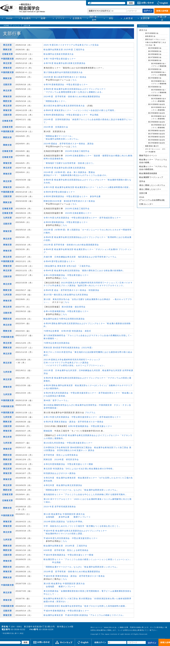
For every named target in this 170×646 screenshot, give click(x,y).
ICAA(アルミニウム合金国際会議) (152, 198)
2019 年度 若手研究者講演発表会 (60, 506)
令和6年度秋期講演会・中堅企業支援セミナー (66, 115)
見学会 (142, 181)
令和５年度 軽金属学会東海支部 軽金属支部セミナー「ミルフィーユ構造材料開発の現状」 (87, 187)
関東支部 (7, 49)
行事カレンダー (146, 204)
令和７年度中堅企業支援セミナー (60, 59)
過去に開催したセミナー (150, 189)
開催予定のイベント (148, 155)
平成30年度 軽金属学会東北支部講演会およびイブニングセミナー (75, 531)
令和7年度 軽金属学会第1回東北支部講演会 (64, 63)
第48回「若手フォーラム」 (57, 400)
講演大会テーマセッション (155, 39)
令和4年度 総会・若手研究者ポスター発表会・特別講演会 (71, 290)
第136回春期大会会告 (156, 137)
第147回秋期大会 (154, 57)
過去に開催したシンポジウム (152, 185)
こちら (73, 80)
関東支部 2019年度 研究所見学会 (61, 459)
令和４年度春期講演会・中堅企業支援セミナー (66, 311)
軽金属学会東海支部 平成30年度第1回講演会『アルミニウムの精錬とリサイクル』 (84, 615)
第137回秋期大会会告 (156, 134)
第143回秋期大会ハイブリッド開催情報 (159, 91)
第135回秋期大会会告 (156, 140)
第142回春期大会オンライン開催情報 (158, 100)
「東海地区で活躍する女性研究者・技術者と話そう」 (69, 163)
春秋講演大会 (150, 36)
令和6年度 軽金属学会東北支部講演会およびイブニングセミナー (75, 89)
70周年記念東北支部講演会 (57, 343)
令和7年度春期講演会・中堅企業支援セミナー (66, 84)
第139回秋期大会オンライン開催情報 (158, 126)
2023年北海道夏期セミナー (78, 213)
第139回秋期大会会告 (156, 122)
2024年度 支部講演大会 (56, 127)
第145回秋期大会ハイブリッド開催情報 (159, 73)
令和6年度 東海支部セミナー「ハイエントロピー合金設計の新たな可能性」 (80, 110)
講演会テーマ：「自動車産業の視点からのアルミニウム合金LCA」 (76, 175)
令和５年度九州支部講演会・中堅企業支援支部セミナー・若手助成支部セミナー (82, 218)
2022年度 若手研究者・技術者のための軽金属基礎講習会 (71, 245)
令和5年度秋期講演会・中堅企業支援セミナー (66, 196)
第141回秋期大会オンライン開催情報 (158, 108)
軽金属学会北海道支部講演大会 (59, 54)
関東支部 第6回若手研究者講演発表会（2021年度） (69, 347)
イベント (16, 25)
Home (9, 18)
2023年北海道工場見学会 (77, 208)
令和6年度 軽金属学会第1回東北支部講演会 (64, 168)
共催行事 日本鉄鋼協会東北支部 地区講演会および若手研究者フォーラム (80, 257)
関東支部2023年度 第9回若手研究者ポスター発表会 (69, 201)
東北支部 (7, 45)
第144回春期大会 (154, 78)
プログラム (90, 412)
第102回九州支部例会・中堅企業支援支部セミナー (68, 443)
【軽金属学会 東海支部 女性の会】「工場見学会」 (68, 266)
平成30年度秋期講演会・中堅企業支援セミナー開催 (68, 555)
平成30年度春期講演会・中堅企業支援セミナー (66, 611)
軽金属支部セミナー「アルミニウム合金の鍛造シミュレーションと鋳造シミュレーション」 (87, 559)
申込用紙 (94, 115)
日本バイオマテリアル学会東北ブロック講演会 (66, 362)
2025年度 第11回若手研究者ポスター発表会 (65, 77)
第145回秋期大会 (154, 69)
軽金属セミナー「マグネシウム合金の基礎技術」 (153, 168)
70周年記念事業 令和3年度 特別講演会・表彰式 (67, 331)
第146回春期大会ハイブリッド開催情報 (159, 65)
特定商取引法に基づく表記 (13, 633)
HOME (6, 25)
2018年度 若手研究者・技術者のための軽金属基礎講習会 (72, 571)
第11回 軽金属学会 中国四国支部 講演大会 (64, 514)
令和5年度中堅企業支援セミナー (59, 192)
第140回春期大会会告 (156, 113)
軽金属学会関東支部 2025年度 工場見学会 (64, 49)
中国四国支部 (7, 59)
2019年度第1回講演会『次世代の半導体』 (64, 521)
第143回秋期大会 (154, 87)
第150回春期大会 (154, 48)
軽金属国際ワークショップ (151, 177)
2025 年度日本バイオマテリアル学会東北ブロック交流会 (71, 45)
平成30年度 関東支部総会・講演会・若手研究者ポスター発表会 (74, 576)
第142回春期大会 (154, 95)
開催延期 (48, 431)
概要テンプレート (82, 517)
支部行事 (145, 18)
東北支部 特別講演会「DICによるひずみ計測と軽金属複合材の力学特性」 (79, 469)
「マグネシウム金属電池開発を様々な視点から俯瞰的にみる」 (74, 92)
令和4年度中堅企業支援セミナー (59, 261)
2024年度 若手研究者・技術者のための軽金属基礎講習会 (72, 96)
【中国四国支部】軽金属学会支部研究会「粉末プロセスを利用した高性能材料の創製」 (85, 606)
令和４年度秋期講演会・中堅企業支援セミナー (66, 275)
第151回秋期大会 (151, 33)
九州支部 (7, 218)
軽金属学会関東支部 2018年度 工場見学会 (65, 546)
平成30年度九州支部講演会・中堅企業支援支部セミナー (71, 538)
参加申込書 (95, 196)
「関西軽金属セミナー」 (55, 101)
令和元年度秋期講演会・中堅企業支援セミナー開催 (68, 464)
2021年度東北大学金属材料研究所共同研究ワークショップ (72, 359)
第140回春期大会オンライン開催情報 (158, 117)
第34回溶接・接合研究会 (74, 307)
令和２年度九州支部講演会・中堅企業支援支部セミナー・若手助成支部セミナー (82, 417)
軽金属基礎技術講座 (148, 173)
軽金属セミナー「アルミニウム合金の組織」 (153, 161)
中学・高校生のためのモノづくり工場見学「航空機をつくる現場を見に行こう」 (82, 526)
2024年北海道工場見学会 (77, 151)
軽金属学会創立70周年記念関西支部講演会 (64, 319)
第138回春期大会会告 (156, 130)
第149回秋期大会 (154, 51)
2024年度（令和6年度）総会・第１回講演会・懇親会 (69, 172)
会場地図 (50, 517)
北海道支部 (7, 54)
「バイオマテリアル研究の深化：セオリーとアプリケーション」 (75, 365)
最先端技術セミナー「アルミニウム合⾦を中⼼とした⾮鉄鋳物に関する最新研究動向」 (85, 494)
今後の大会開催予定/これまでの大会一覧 (155, 44)
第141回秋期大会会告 (156, 104)
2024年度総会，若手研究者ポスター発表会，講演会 (69, 143)
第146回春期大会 (154, 60)
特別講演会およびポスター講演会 (60, 473)
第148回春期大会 (154, 54)
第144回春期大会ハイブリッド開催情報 (159, 82)
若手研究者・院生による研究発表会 (61, 455)
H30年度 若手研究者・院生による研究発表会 (66, 550)
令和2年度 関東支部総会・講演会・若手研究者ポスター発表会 (74, 422)
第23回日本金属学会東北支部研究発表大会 (64, 106)
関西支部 (7, 101)
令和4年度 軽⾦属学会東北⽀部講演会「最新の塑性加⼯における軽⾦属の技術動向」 (84, 270)
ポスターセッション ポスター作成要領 (155, 150)
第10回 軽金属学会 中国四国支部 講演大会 (64, 583)
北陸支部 (7, 84)
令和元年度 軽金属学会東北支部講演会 (63, 485)
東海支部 (7, 68)
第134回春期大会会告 (156, 143)
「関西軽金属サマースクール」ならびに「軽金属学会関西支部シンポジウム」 (81, 490)
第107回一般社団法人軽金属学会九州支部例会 (66, 295)
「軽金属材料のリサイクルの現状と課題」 (64, 533)
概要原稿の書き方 (152, 146)
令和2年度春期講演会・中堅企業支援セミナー (90, 426)
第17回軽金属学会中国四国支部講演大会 (63, 72)
